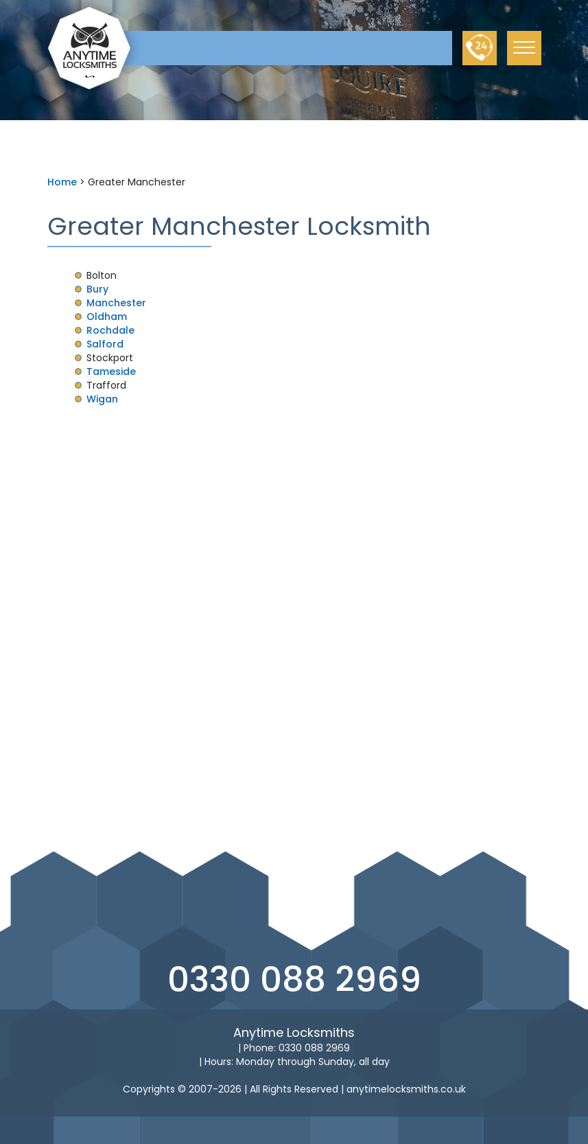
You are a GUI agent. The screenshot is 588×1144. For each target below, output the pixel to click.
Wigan (102, 399)
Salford (105, 344)
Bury (97, 289)
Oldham (106, 316)
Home (62, 182)
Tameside (111, 371)
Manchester (116, 303)
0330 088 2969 (294, 980)
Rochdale (110, 330)
